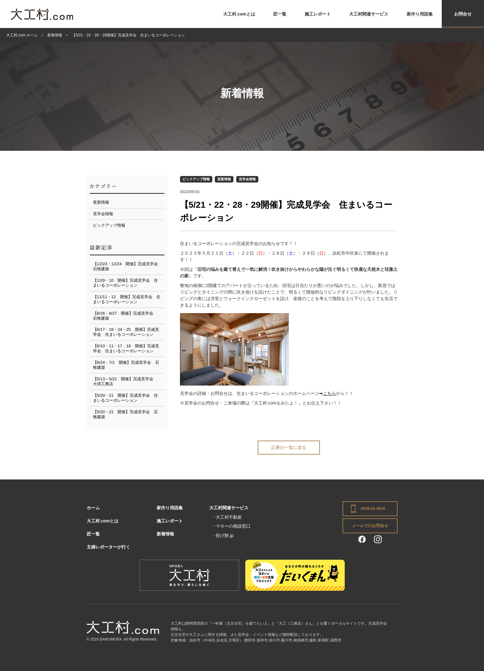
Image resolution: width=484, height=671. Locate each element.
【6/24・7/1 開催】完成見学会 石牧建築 (126, 365)
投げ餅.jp (224, 535)
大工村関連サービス (368, 14)
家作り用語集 (420, 14)
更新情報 (224, 179)
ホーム (93, 507)
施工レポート (318, 14)
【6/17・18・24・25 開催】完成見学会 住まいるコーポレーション (126, 332)
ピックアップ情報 (196, 179)
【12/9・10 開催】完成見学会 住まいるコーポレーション (125, 283)
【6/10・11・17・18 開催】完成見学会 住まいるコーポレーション (126, 348)
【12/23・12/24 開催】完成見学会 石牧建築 (127, 266)
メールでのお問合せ (370, 526)
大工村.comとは (239, 14)
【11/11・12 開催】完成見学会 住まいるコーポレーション (126, 299)
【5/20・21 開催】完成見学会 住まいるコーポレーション (125, 398)
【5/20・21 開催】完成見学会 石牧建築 (125, 414)
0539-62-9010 (373, 509)
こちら (329, 393)
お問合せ (463, 14)
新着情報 (165, 533)
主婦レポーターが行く (108, 546)
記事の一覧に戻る (288, 447)
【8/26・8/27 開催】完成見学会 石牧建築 (125, 316)
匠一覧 (279, 14)
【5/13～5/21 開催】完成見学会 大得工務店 (125, 381)
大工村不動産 (229, 517)
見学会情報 (247, 179)
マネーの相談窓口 (233, 526)
